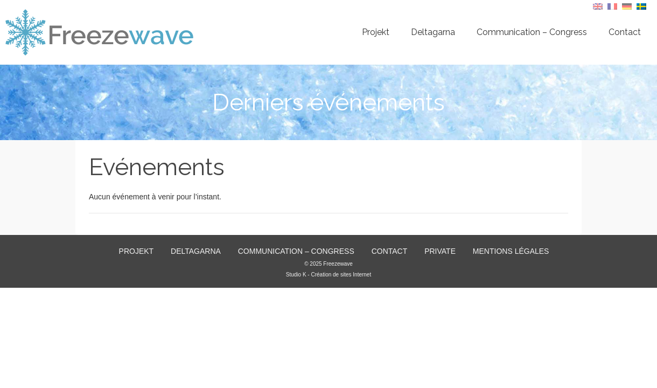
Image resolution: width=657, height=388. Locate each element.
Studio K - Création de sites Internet (328, 275)
